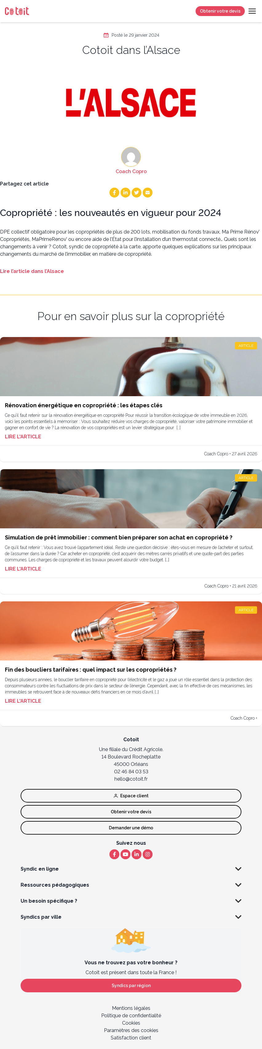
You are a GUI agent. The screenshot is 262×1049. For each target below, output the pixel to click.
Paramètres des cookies (131, 1030)
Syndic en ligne (131, 869)
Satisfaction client (131, 1038)
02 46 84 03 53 (131, 772)
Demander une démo (131, 827)
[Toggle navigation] (252, 11)
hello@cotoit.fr (131, 779)
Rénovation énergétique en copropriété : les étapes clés (83, 405)
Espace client (131, 795)
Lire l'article (23, 437)
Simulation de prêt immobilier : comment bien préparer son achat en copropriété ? (118, 537)
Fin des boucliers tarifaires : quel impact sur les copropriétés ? (91, 669)
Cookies (131, 1023)
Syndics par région (131, 985)
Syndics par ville (131, 917)
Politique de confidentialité (131, 1016)
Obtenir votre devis (220, 11)
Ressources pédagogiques (131, 885)
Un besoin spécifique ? (131, 901)
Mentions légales (131, 1008)
